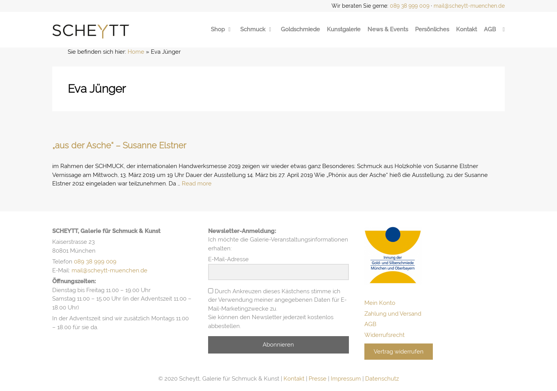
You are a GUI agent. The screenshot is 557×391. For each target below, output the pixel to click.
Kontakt (466, 29)
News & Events (387, 29)
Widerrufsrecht (384, 335)
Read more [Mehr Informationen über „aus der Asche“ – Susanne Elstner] (197, 183)
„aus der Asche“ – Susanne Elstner (119, 145)
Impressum (346, 378)
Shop (222, 29)
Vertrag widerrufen (399, 351)
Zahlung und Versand (392, 313)
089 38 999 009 (409, 6)
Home (136, 51)
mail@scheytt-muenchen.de (469, 6)
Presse (317, 378)
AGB (490, 29)
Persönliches (432, 29)
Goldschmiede (300, 29)
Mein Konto (379, 302)
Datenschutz (382, 378)
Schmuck (257, 29)
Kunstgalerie (344, 29)
